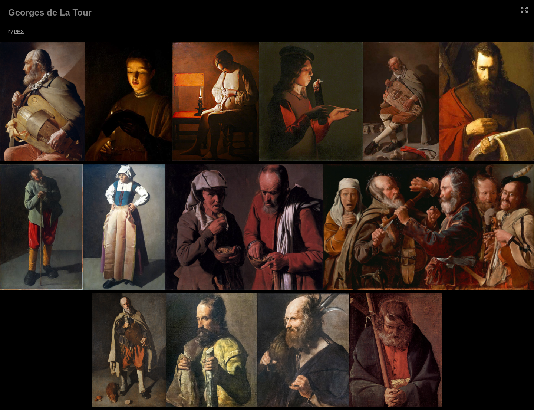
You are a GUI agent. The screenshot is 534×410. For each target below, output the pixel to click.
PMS (19, 31)
